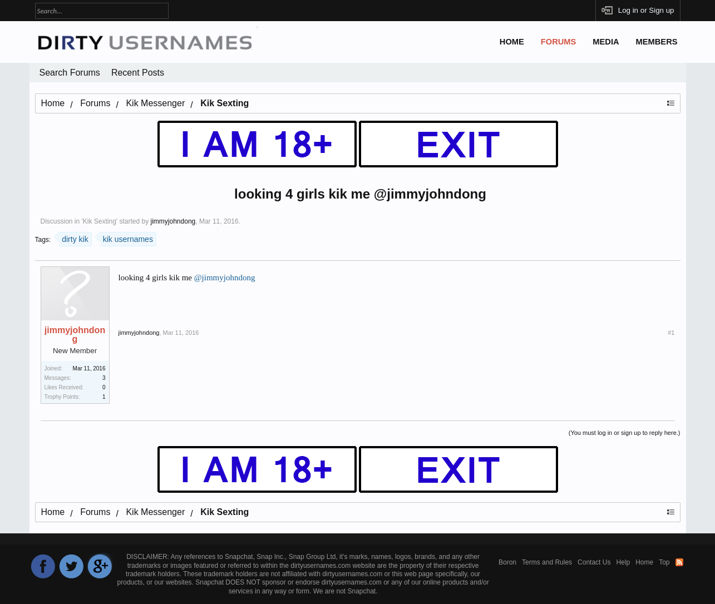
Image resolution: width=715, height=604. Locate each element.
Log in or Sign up (646, 10)
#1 (671, 332)
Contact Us (594, 562)
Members (657, 41)
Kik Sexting (99, 221)
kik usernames (126, 238)
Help (623, 562)
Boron (507, 562)
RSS (679, 562)
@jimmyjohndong (224, 277)
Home (512, 41)
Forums (558, 41)
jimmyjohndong (173, 221)
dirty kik (73, 238)
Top (664, 562)
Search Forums (70, 72)
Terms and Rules (547, 562)
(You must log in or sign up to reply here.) (625, 432)
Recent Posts (137, 72)
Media (606, 41)
